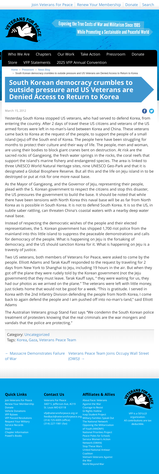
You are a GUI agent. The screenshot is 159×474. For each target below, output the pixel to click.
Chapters (43, 54)
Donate (131, 4)
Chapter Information (16, 432)
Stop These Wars (92, 446)
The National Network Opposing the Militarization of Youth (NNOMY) (98, 425)
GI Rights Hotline (92, 411)
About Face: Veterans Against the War (95, 401)
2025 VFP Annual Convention (82, 62)
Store (12, 62)
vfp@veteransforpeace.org (59, 413)
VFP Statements (37, 62)
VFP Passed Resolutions (18, 418)
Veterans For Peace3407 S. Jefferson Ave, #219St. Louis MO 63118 (60, 403)
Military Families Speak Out (98, 418)
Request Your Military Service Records (17, 423)
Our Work (66, 54)
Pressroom (115, 54)
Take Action (90, 54)
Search (148, 4)
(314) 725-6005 (52, 420)
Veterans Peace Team (57, 339)
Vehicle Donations (15, 411)
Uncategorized (36, 334)
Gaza (33, 339)
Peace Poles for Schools (96, 435)
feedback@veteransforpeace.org (63, 416)
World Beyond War (93, 464)
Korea (22, 339)
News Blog (44, 69)
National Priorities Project (97, 432)
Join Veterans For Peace (52, 4)
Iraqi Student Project (94, 414)
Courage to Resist (93, 407)
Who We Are (19, 54)
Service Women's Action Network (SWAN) (96, 440)
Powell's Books (13, 435)
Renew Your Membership (99, 4)
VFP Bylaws (11, 414)
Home (14, 69)
